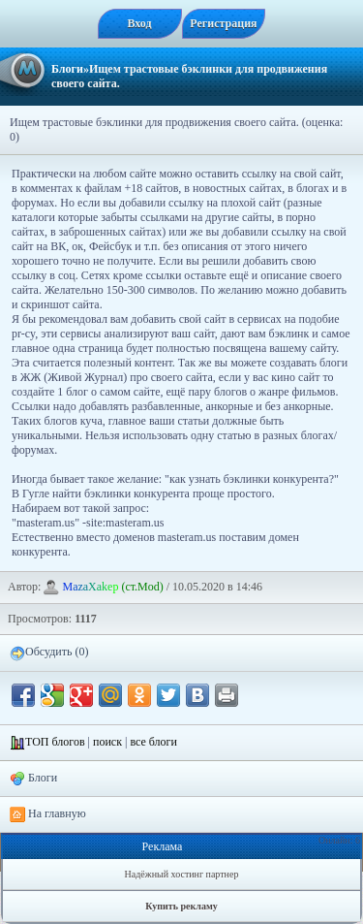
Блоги (67, 69)
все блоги (153, 742)
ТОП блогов (55, 742)
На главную (48, 814)
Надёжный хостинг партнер (182, 874)
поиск (107, 742)
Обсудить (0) (49, 652)
